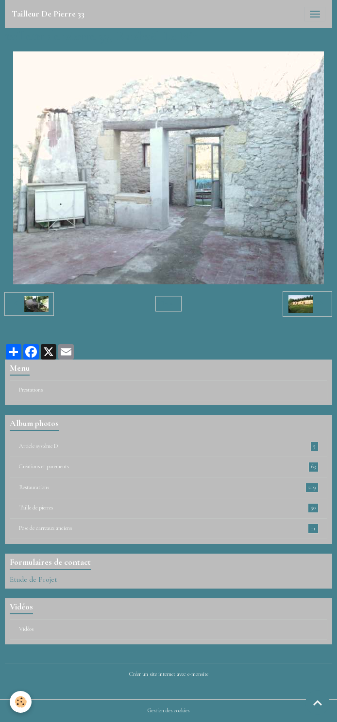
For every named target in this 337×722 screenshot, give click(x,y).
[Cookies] (21, 702)
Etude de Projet (33, 579)
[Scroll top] (317, 702)
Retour (168, 303)
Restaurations (169, 487)
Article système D (169, 446)
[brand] (48, 14)
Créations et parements (169, 467)
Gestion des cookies (168, 710)
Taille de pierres (169, 508)
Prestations (31, 390)
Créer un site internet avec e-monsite (168, 674)
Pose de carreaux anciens (169, 528)
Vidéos (26, 629)
